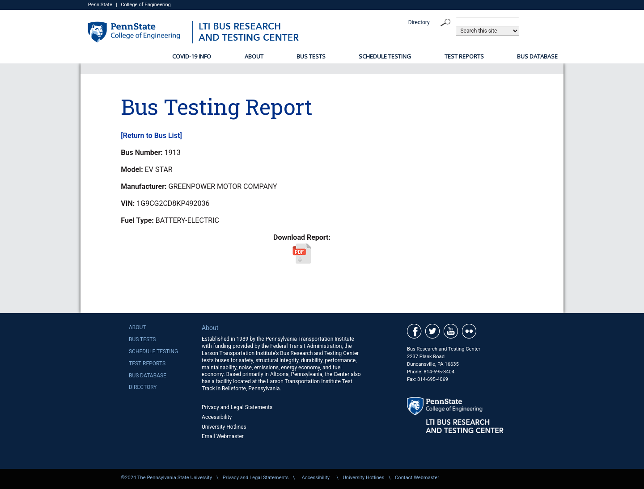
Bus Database (537, 56)
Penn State (100, 5)
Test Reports (464, 56)
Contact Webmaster (417, 478)
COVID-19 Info (191, 56)
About (254, 56)
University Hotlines (224, 427)
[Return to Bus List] (151, 135)
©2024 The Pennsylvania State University (166, 478)
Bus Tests (311, 56)
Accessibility (217, 417)
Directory (419, 22)
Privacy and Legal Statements (237, 407)
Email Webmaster (223, 436)
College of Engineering (146, 5)
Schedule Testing (385, 56)
